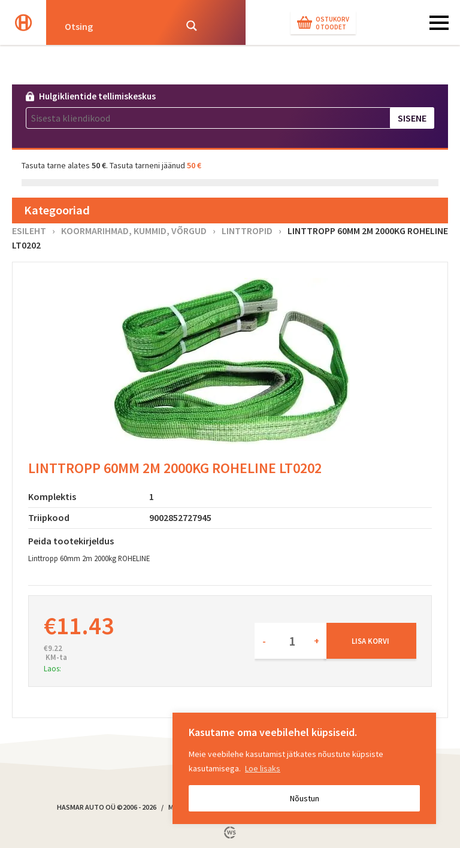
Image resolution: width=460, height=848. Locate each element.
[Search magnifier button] (192, 26)
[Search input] (116, 25)
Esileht (29, 231)
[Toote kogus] (290, 641)
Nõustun (304, 798)
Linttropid (247, 231)
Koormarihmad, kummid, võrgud (134, 231)
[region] (304, 768)
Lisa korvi (370, 641)
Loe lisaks (262, 768)
